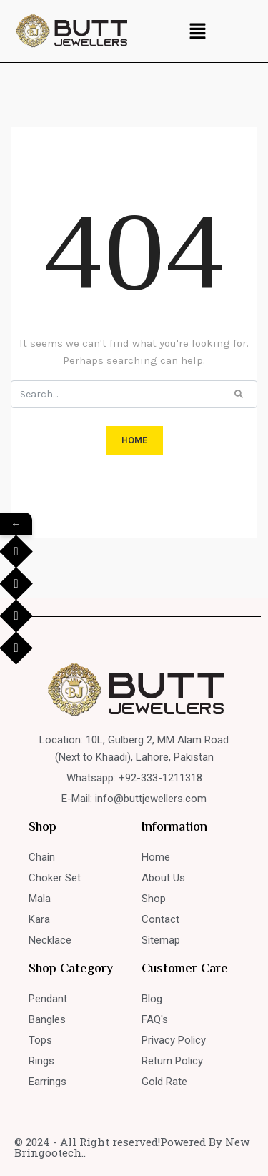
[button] (197, 31)
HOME (134, 440)
